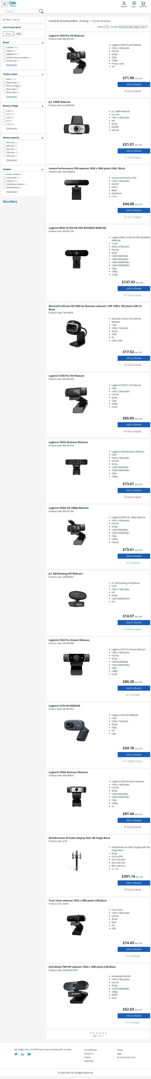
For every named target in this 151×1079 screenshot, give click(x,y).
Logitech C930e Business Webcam (68, 772)
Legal (119, 1053)
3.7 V (10, 114)
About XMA (88, 1061)
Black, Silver (13, 92)
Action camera (14, 174)
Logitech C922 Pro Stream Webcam (69, 640)
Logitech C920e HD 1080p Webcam (69, 508)
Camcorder (12, 177)
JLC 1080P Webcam (59, 102)
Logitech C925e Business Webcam (68, 442)
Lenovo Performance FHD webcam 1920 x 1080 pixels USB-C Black (87, 168)
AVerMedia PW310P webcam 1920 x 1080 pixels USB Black (82, 966)
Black (11, 79)
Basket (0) (143, 4)
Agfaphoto (12, 54)
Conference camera (16, 184)
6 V (9, 120)
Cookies (87, 1057)
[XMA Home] (13, 4)
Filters (7, 19)
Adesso (10, 50)
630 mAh (11, 149)
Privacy (120, 1050)
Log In (133, 4)
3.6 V (9, 110)
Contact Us (88, 1053)
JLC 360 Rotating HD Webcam (66, 573)
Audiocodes (12, 60)
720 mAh (11, 155)
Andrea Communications (18, 57)
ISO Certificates (90, 1050)
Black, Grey (12, 82)
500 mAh (11, 142)
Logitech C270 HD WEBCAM (64, 705)
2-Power (12, 47)
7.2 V (10, 124)
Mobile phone (13, 187)
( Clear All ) (16, 20)
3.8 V (9, 117)
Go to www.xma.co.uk (126, 1057)
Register (124, 4)
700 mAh (12, 152)
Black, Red (12, 89)
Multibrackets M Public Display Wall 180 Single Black (79, 838)
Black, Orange (13, 85)
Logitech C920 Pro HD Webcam (66, 35)
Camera (11, 180)
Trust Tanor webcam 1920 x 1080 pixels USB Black (78, 900)
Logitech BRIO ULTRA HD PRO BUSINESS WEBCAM (77, 228)
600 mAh (11, 145)
